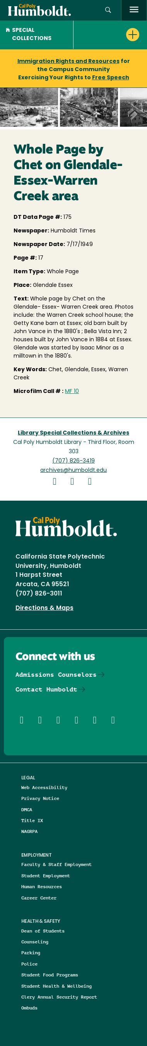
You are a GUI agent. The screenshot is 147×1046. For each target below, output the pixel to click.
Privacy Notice (40, 798)
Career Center (38, 898)
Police (29, 964)
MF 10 (72, 392)
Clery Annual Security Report (59, 997)
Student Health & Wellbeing (56, 986)
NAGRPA (29, 831)
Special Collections (28, 34)
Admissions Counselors (56, 674)
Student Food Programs (49, 975)
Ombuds (29, 1008)
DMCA (26, 809)
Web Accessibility (44, 787)
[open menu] (134, 10)
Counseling (34, 942)
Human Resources (41, 886)
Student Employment (45, 875)
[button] (108, 10)
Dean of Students (43, 931)
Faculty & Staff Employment (56, 864)
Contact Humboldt (46, 689)
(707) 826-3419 (73, 461)
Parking (30, 952)
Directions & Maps (44, 608)
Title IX (32, 820)
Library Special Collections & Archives (73, 433)
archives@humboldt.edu (73, 470)
